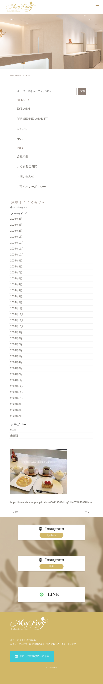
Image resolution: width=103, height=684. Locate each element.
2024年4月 (16, 362)
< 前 (15, 512)
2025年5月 (16, 284)
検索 (82, 91)
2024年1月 (16, 380)
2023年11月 (17, 392)
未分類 (14, 435)
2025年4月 (16, 290)
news (13, 429)
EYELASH (23, 108)
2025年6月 (16, 278)
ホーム (12, 75)
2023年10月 (17, 398)
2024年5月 (16, 356)
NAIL (20, 139)
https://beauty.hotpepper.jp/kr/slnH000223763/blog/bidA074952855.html (51, 502)
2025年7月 (16, 272)
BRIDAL (22, 128)
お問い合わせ (25, 176)
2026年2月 (16, 230)
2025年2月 (16, 302)
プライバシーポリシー (31, 186)
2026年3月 (16, 224)
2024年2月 (16, 374)
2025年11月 (17, 248)
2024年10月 (17, 326)
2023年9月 (16, 404)
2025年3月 (16, 296)
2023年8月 (16, 410)
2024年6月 (16, 350)
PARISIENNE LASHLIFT (32, 118)
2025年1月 (16, 308)
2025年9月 (16, 260)
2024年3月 (16, 368)
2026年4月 (16, 218)
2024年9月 (16, 332)
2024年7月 (16, 344)
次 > (86, 512)
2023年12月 (17, 386)
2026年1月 (16, 236)
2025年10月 (17, 254)
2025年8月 (16, 266)
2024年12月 (17, 314)
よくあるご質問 (27, 166)
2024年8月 (16, 338)
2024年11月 (17, 320)
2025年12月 (17, 242)
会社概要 (22, 156)
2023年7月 (16, 416)
